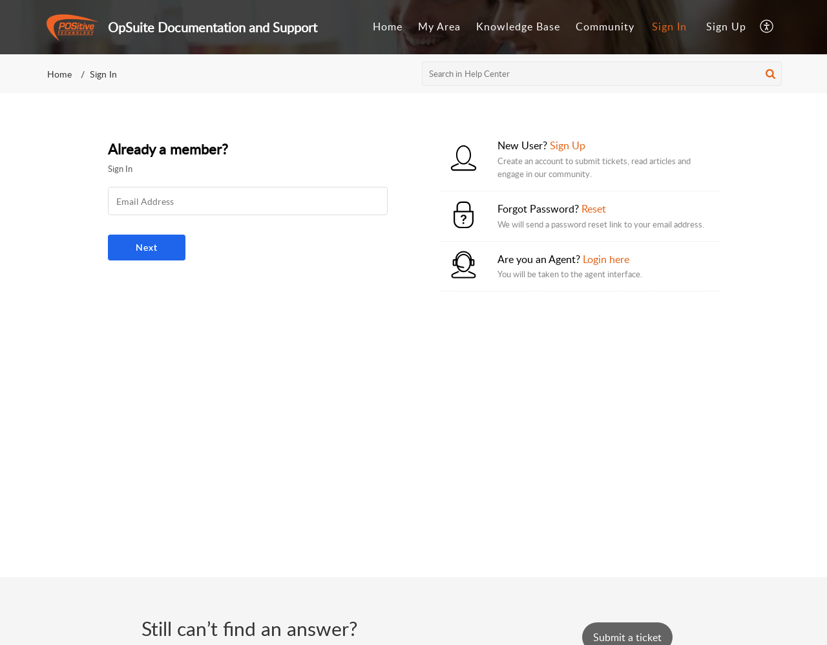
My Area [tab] (439, 26)
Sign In (669, 26)
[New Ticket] (627, 637)
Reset (593, 209)
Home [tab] (388, 26)
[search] (602, 73)
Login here (606, 259)
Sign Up (726, 26)
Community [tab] (605, 26)
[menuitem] (669, 27)
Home (59, 74)
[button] (770, 73)
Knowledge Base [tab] (518, 26)
